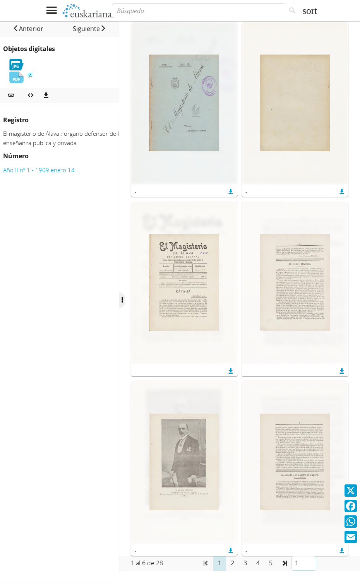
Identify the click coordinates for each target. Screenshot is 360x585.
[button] (31, 28)
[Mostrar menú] (51, 10)
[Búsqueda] (198, 10)
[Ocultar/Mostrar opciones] (135, 300)
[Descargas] (46, 95)
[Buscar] (292, 10)
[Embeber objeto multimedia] (30, 95)
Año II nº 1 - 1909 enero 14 (39, 170)
